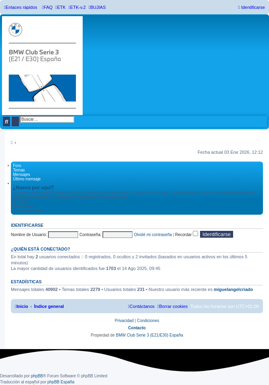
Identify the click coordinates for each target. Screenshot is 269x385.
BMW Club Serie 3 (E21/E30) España (149, 335)
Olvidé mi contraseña (153, 234)
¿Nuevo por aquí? (33, 187)
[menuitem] (47, 7)
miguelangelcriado (233, 289)
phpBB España (60, 382)
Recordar (186, 234)
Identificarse (27, 225)
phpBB (37, 376)
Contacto (137, 328)
